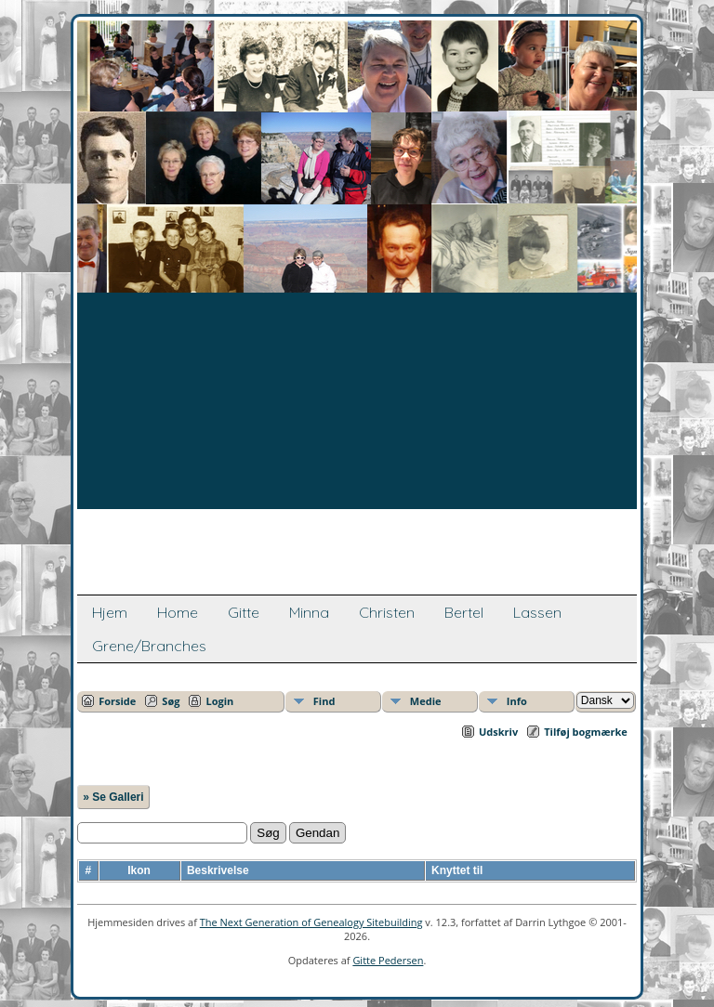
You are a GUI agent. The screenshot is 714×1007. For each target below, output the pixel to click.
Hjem (109, 612)
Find (324, 701)
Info (517, 701)
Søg (170, 701)
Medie (426, 701)
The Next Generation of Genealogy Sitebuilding (311, 922)
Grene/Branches (149, 645)
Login (219, 701)
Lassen (537, 612)
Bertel (463, 612)
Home (177, 612)
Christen (387, 612)
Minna (309, 612)
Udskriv (498, 732)
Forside (117, 701)
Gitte (243, 612)
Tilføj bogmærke (586, 732)
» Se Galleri (113, 797)
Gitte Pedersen (387, 960)
